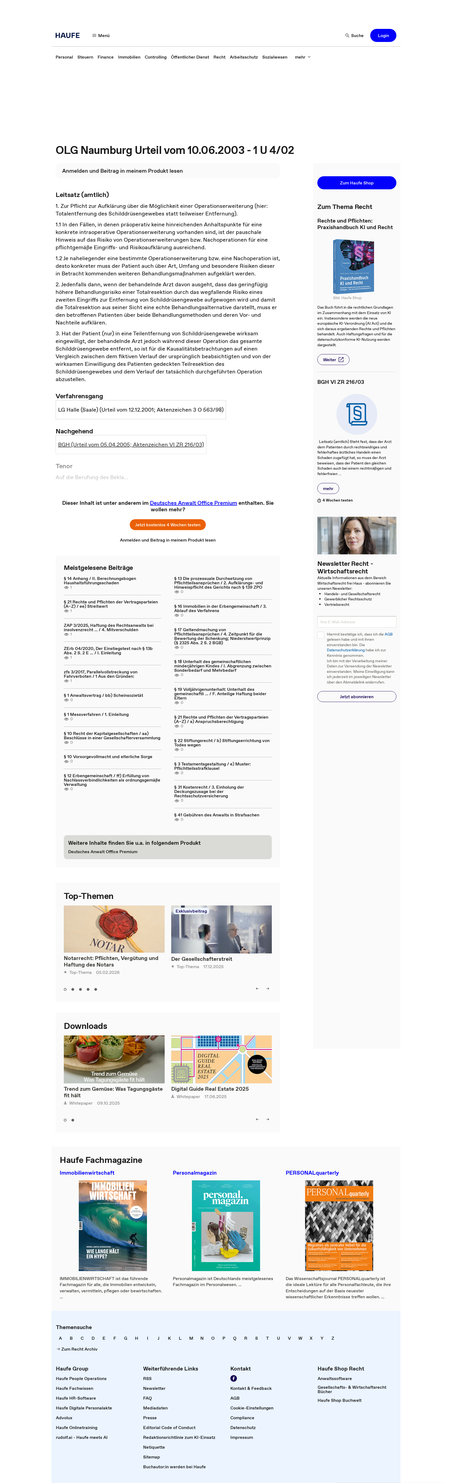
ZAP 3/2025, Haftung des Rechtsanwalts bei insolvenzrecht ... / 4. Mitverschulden (108, 627)
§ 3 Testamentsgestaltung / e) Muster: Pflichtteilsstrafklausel (212, 766)
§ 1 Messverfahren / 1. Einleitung (96, 714)
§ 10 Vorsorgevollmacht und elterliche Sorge (108, 756)
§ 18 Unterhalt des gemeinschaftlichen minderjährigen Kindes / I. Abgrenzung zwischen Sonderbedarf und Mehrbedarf (222, 665)
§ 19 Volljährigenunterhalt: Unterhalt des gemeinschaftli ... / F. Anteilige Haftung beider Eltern (220, 693)
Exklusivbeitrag (191, 911)
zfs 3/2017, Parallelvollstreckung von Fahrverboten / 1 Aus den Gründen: (100, 674)
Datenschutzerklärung (346, 650)
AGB (389, 634)
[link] (64, 57)
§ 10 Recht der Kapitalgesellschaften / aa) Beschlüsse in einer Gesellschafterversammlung (112, 735)
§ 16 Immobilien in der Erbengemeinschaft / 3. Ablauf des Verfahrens (220, 608)
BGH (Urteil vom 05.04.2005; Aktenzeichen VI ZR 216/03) (131, 444)
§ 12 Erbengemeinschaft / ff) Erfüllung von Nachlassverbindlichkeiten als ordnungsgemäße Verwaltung (112, 779)
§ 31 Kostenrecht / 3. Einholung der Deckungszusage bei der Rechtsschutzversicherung (209, 791)
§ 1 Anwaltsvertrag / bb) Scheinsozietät (103, 695)
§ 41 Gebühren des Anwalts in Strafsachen (216, 815)
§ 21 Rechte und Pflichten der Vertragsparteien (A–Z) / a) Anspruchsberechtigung (221, 719)
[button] (101, 35)
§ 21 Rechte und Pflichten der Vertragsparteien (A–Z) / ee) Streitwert (111, 604)
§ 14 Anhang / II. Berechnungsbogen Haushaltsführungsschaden (100, 580)
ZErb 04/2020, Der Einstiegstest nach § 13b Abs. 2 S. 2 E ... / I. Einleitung (108, 650)
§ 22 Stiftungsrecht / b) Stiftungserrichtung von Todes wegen (222, 742)
